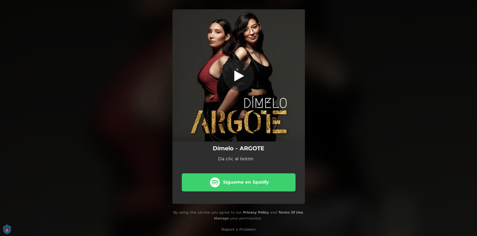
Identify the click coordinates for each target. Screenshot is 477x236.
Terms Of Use (290, 212)
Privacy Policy (256, 212)
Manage (221, 218)
